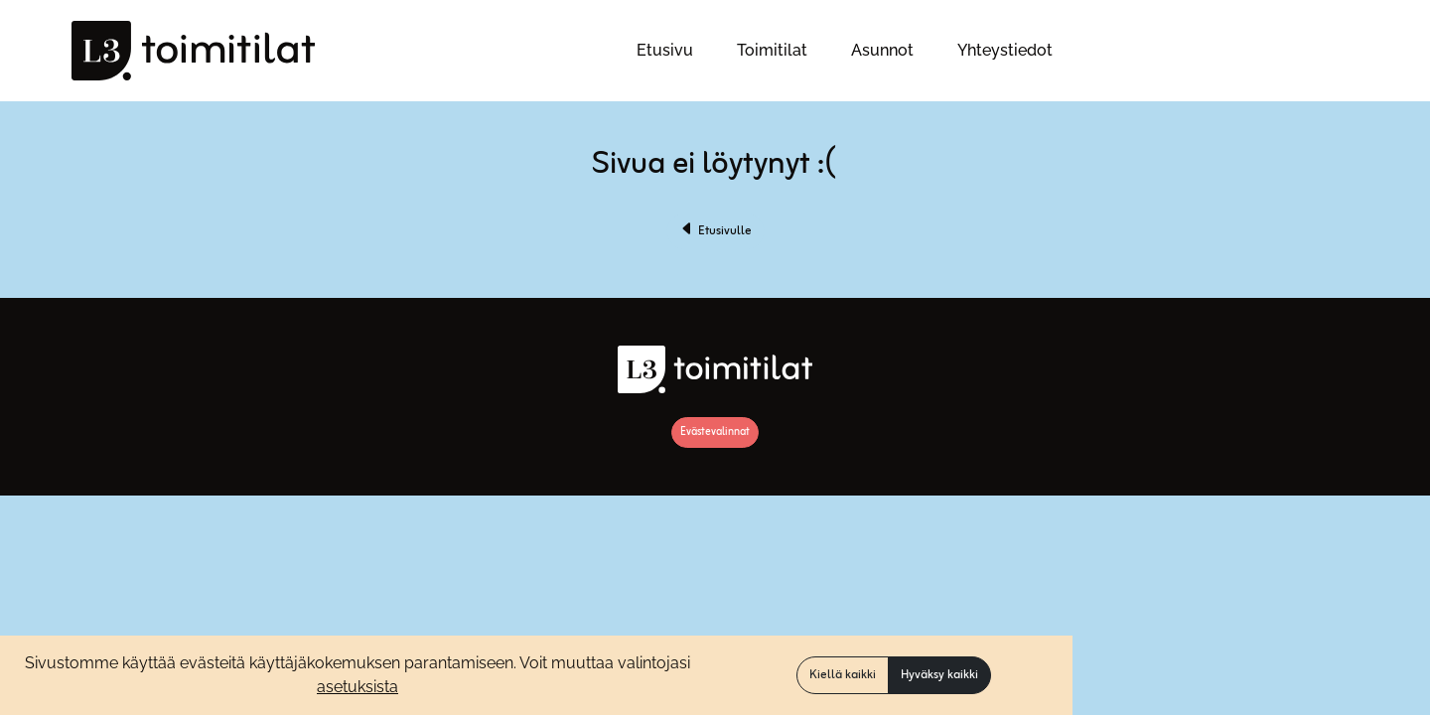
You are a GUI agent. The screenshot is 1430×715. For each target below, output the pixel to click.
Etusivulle (715, 231)
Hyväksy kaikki (939, 675)
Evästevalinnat (715, 432)
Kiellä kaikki (842, 675)
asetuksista (357, 686)
